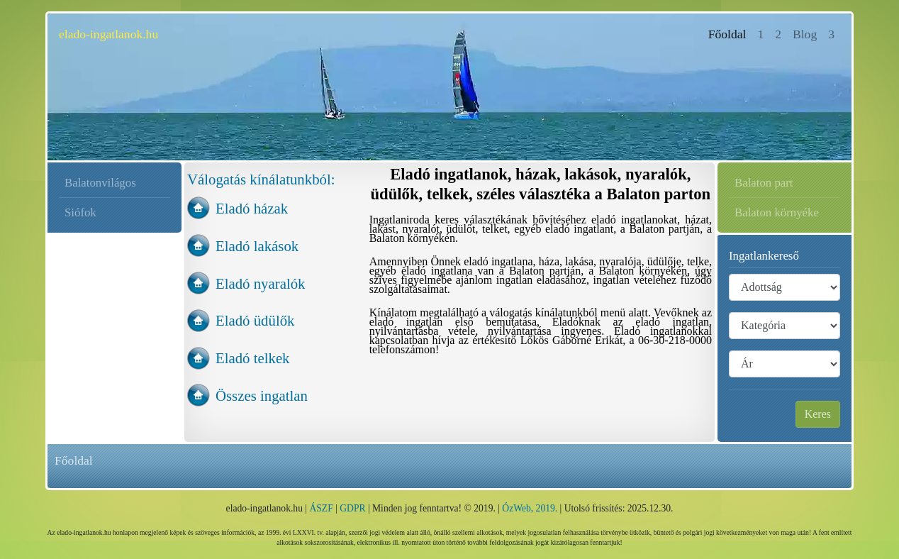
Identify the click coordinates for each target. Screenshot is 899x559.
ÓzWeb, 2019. (529, 508)
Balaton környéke (777, 212)
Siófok (80, 212)
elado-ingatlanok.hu (108, 34)
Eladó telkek (253, 358)
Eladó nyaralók (260, 283)
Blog (805, 34)
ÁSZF (321, 508)
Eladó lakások (257, 246)
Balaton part (764, 182)
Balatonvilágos (100, 182)
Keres (818, 414)
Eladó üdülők (255, 320)
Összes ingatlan (262, 395)
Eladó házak (252, 208)
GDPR (352, 508)
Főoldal (730, 33)
